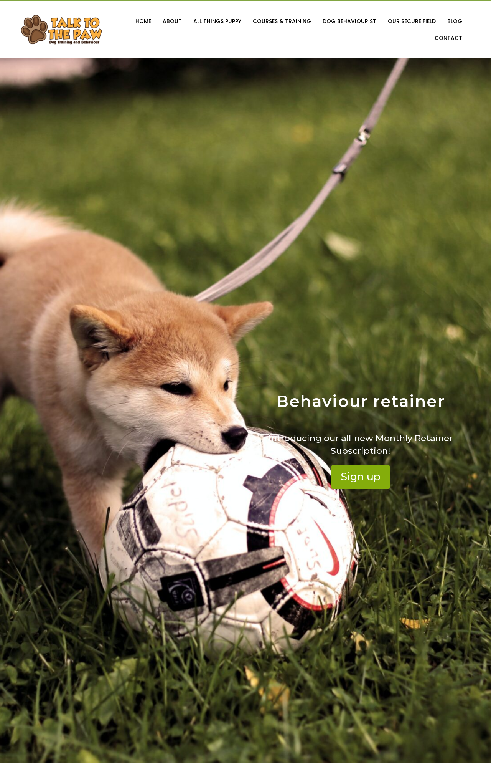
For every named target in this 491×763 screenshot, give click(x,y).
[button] (360, 477)
